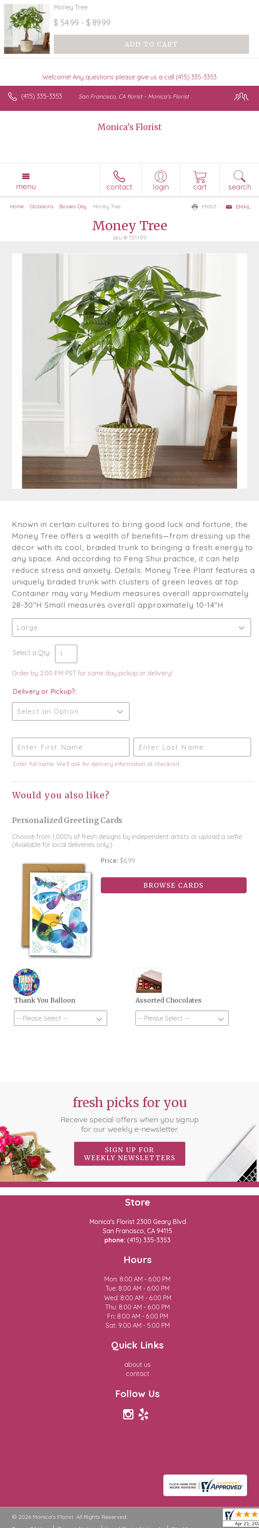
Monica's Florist (129, 127)
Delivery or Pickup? (44, 691)
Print (204, 206)
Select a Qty (31, 653)
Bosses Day (72, 206)
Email (238, 206)
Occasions (41, 206)
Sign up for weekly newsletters (129, 1154)
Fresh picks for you (130, 1114)
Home (17, 206)
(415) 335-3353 (41, 96)
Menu (26, 186)
